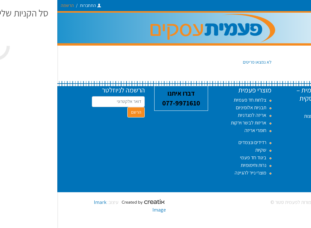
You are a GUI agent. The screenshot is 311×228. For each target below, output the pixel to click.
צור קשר (264, 146)
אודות (267, 131)
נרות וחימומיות (196, 165)
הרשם (79, 112)
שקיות (203, 150)
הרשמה (9, 5)
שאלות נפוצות (259, 116)
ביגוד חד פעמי (196, 157)
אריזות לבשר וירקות (191, 122)
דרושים (265, 108)
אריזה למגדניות (195, 115)
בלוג (268, 139)
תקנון (267, 123)
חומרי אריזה (198, 130)
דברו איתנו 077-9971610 (124, 98)
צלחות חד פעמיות (192, 100)
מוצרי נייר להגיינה (193, 172)
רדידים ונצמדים (195, 142)
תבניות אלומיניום (194, 107)
